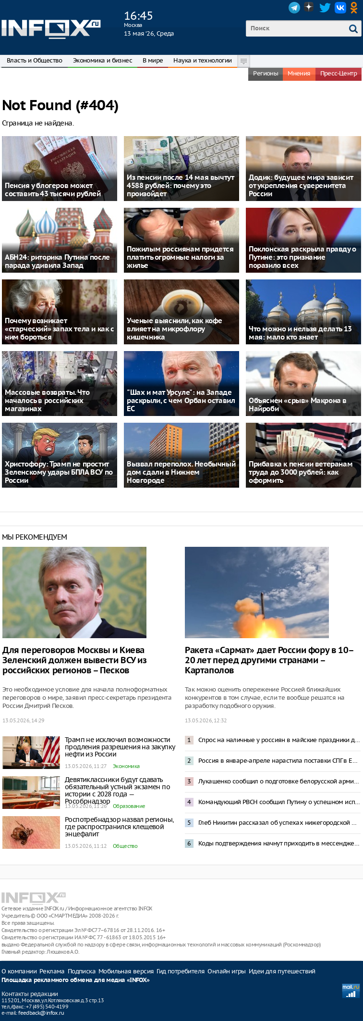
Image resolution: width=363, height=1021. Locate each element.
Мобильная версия (126, 971)
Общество (125, 846)
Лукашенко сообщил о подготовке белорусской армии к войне (279, 781)
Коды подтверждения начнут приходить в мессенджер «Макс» (279, 843)
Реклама (52, 971)
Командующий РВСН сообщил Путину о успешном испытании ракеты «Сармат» (279, 802)
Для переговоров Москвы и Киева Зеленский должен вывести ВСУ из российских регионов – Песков (74, 660)
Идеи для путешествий (282, 971)
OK (356, 7)
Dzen (309, 7)
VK (340, 7)
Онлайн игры (226, 971)
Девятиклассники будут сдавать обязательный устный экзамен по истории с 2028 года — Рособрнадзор (117, 790)
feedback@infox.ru (41, 1012)
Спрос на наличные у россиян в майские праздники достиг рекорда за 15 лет (279, 740)
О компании (18, 971)
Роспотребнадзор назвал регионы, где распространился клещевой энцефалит (119, 826)
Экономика (126, 766)
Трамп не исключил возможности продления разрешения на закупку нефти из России (119, 746)
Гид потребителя (181, 971)
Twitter (325, 7)
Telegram (294, 7)
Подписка (82, 971)
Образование (129, 806)
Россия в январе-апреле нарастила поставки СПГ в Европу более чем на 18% (279, 760)
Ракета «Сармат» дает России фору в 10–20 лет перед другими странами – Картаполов (269, 660)
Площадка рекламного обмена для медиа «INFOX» (75, 980)
